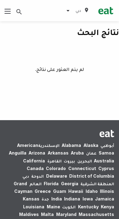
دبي (25, 176)
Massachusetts (96, 214)
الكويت (69, 206)
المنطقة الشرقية (97, 183)
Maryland (66, 214)
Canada (35, 168)
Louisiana (33, 206)
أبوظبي (107, 145)
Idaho (92, 191)
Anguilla (17, 152)
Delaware (56, 176)
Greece (43, 191)
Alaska (90, 145)
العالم (35, 183)
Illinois (107, 191)
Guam (59, 191)
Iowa (88, 198)
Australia (103, 160)
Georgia (69, 183)
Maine (53, 206)
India (56, 198)
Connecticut (82, 168)
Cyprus (106, 168)
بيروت (69, 160)
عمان (91, 152)
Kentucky (88, 206)
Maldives (29, 214)
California (34, 160)
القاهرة (54, 160)
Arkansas (58, 152)
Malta (47, 214)
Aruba (77, 152)
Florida (51, 183)
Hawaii (75, 191)
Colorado (56, 168)
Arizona (37, 152)
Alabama (71, 145)
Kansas (31, 198)
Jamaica (104, 198)
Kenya (107, 206)
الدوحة (37, 176)
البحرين (84, 160)
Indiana (72, 198)
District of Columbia (91, 176)
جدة (45, 198)
